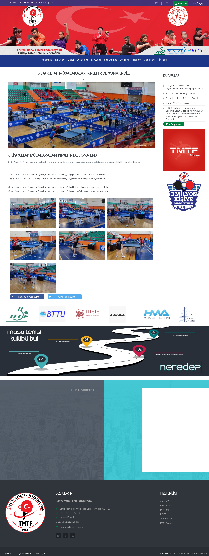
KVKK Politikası (166, 521)
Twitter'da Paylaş (61, 296)
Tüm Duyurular (173, 123)
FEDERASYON (166, 504)
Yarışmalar (83, 59)
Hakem (137, 59)
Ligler (71, 59)
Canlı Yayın (150, 59)
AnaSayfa (47, 59)
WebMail (181, 3)
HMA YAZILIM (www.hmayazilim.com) (188, 552)
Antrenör (125, 59)
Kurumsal (60, 59)
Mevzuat (96, 59)
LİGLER (163, 513)
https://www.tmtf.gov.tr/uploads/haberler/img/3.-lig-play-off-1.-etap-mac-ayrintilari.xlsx (64, 173)
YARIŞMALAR (166, 517)
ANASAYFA (165, 500)
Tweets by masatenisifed (82, 388)
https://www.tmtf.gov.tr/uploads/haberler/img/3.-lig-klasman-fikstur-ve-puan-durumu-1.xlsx (66, 186)
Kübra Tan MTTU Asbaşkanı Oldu (181, 92)
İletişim (163, 59)
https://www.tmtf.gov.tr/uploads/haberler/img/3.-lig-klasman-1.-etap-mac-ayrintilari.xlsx (64, 177)
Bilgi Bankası (111, 59)
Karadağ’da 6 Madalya (177, 102)
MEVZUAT (164, 508)
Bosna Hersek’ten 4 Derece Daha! (182, 97)
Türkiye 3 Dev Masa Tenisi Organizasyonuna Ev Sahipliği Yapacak (184, 86)
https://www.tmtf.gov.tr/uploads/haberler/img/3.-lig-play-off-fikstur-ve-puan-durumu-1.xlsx (65, 190)
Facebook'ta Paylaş (25, 296)
